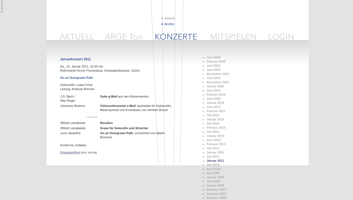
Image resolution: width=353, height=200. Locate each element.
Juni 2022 (213, 78)
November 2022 (218, 73)
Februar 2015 (216, 127)
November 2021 (218, 82)
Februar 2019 (216, 94)
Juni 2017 (213, 107)
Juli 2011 (213, 156)
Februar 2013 (216, 144)
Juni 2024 (213, 65)
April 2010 (214, 169)
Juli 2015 (213, 123)
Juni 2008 (213, 181)
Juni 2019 (213, 90)
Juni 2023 (213, 69)
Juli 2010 (213, 164)
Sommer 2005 (216, 197)
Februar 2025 (216, 61)
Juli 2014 (213, 131)
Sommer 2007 (216, 189)
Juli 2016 (213, 115)
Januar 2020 (215, 86)
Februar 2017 (216, 111)
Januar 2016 (215, 119)
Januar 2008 (215, 185)
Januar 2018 (215, 102)
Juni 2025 (213, 57)
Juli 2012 (213, 148)
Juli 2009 (213, 173)
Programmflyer (70, 152)
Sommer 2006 (216, 193)
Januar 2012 (215, 152)
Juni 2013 (213, 140)
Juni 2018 (213, 98)
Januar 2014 (215, 135)
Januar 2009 (215, 177)
